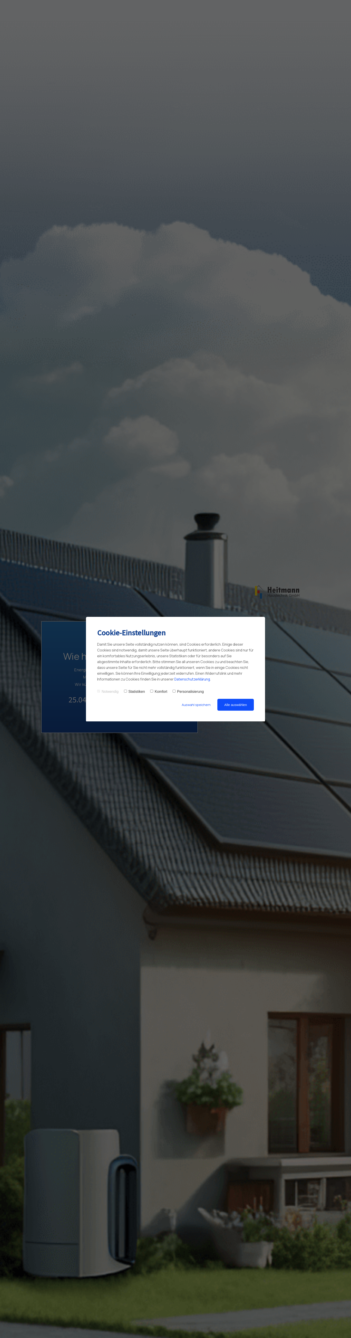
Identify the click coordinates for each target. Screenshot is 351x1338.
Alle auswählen (235, 705)
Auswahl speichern (196, 704)
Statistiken (134, 691)
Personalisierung (188, 691)
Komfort (158, 691)
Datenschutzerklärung (192, 679)
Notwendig (108, 691)
